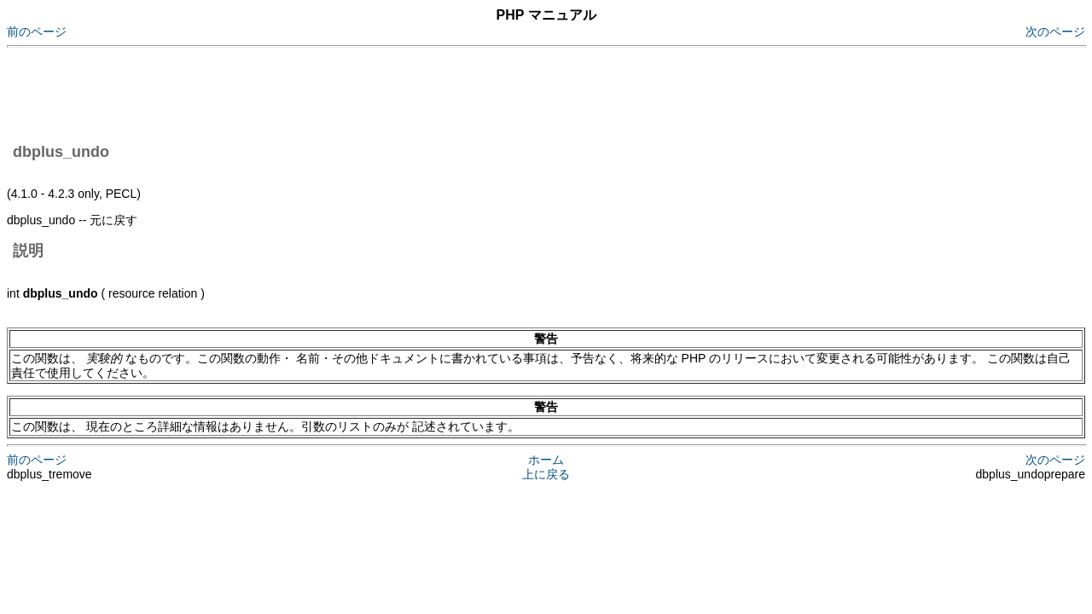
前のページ (37, 31)
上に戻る (546, 474)
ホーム (546, 459)
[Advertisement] (317, 92)
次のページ (1055, 31)
